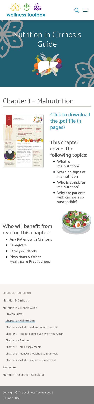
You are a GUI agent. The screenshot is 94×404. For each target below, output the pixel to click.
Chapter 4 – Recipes (17, 340)
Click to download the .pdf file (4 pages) (70, 121)
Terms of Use (11, 397)
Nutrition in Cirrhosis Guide (20, 307)
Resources (9, 367)
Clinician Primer (14, 313)
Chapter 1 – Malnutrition (20, 320)
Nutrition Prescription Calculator (23, 374)
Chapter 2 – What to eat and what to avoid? (31, 327)
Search (77, 10)
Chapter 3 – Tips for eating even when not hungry (34, 333)
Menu (85, 9)
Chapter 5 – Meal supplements (23, 346)
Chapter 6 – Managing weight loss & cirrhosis (32, 353)
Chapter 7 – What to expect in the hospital (31, 360)
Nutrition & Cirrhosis (16, 300)
